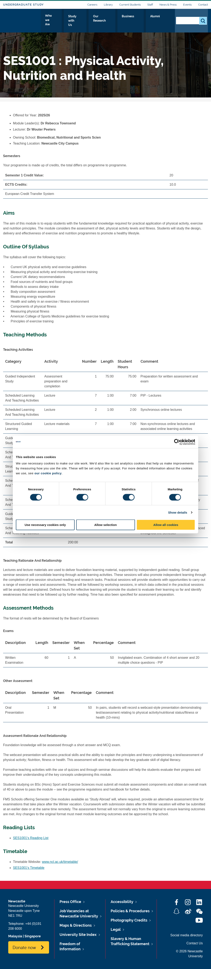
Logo (22, 19)
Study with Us (90, 20)
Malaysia (15, 936)
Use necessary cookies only (45, 525)
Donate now (24, 947)
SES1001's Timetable (28, 867)
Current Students (130, 4)
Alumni (162, 20)
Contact (203, 4)
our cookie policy (48, 473)
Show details (177, 512)
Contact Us (194, 943)
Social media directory (186, 935)
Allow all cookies (165, 525)
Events (187, 4)
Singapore (33, 936)
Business (143, 20)
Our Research (119, 20)
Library (108, 4)
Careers (92, 4)
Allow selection (105, 525)
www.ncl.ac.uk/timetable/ (60, 862)
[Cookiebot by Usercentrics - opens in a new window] (177, 442)
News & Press (168, 4)
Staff (150, 4)
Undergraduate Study (23, 4)
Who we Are (63, 20)
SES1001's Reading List (30, 838)
